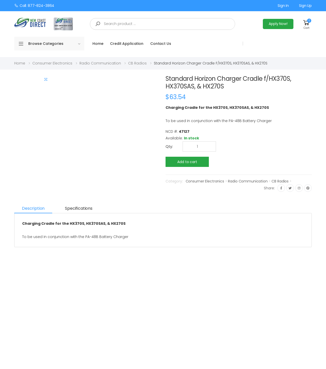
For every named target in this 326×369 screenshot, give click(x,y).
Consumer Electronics (52, 63)
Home (97, 43)
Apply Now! (278, 23)
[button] (306, 23)
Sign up (305, 5)
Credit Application (126, 43)
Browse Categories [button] (54, 43)
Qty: (169, 146)
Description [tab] (33, 208)
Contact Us (160, 43)
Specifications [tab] (78, 208)
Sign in (283, 5)
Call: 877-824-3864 (34, 5)
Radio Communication (100, 63)
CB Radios (137, 63)
